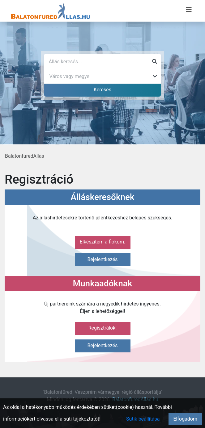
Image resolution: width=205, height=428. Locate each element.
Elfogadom (185, 419)
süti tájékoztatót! (82, 419)
